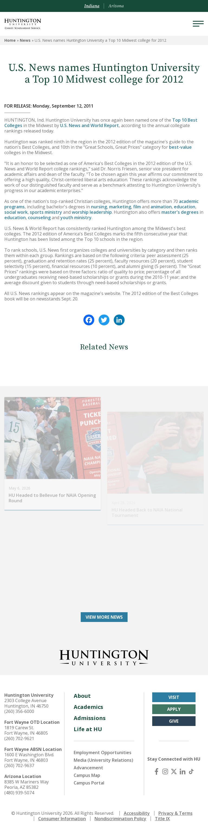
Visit (173, 697)
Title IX (162, 819)
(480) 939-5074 (19, 793)
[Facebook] (156, 771)
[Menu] (198, 24)
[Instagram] (165, 771)
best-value (180, 147)
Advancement (88, 768)
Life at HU (88, 729)
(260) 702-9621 (19, 738)
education (184, 207)
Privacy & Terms (175, 813)
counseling (39, 218)
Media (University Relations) (103, 760)
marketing (120, 207)
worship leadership (92, 212)
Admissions (90, 718)
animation (161, 207)
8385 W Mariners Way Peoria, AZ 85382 (26, 784)
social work (16, 212)
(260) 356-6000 (19, 711)
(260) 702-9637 (19, 766)
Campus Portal (89, 783)
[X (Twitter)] (174, 771)
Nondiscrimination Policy (120, 819)
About (82, 695)
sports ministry (46, 212)
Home (10, 40)
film (137, 207)
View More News (104, 617)
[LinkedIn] (182, 771)
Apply (174, 709)
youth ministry (76, 218)
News (25, 40)
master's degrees (180, 212)
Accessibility (137, 813)
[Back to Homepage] (104, 656)
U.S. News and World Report (89, 125)
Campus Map (87, 775)
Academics (88, 707)
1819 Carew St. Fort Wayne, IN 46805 (26, 730)
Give (173, 721)
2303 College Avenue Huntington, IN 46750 (26, 703)
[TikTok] (191, 771)
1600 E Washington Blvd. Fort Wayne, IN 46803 (29, 757)
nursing (99, 207)
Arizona (116, 6)
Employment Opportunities (102, 753)
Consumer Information (62, 819)
